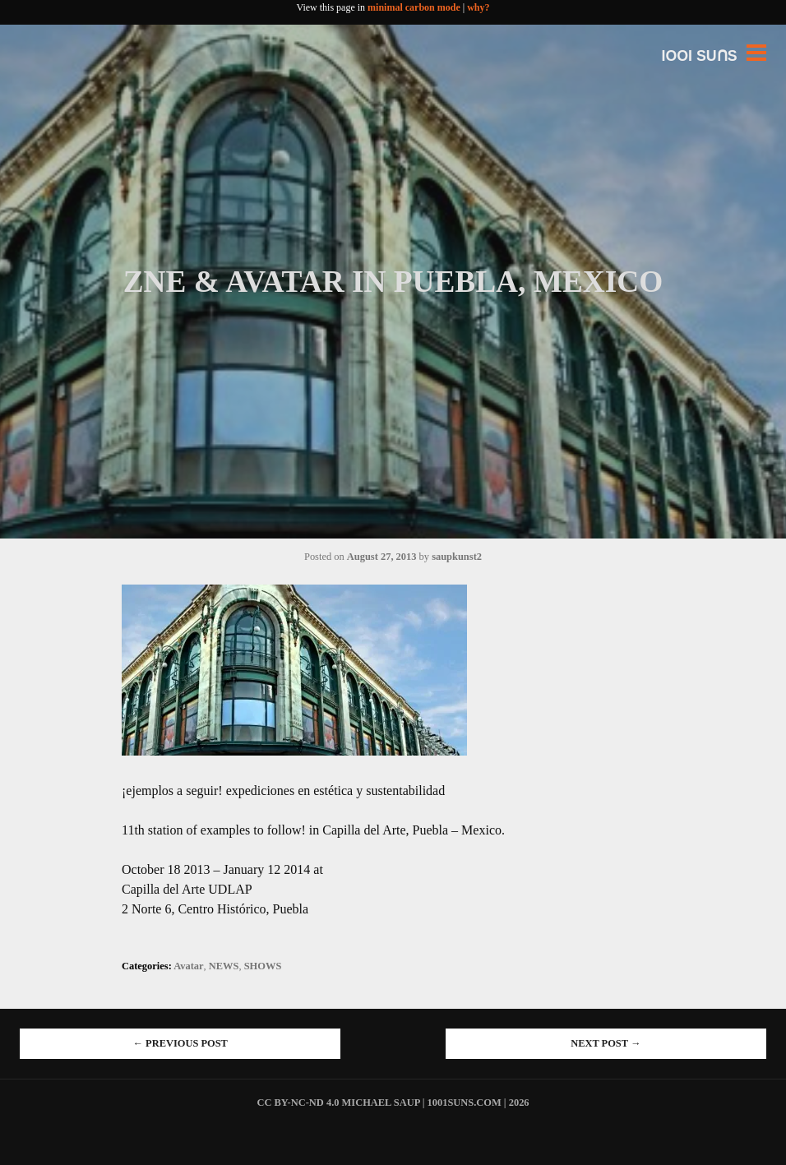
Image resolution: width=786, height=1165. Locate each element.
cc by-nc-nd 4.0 (298, 1102)
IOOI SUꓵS (699, 56)
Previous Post (180, 1043)
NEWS (224, 966)
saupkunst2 (457, 556)
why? (478, 7)
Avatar (188, 966)
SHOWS (263, 966)
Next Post (605, 1043)
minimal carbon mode (414, 7)
